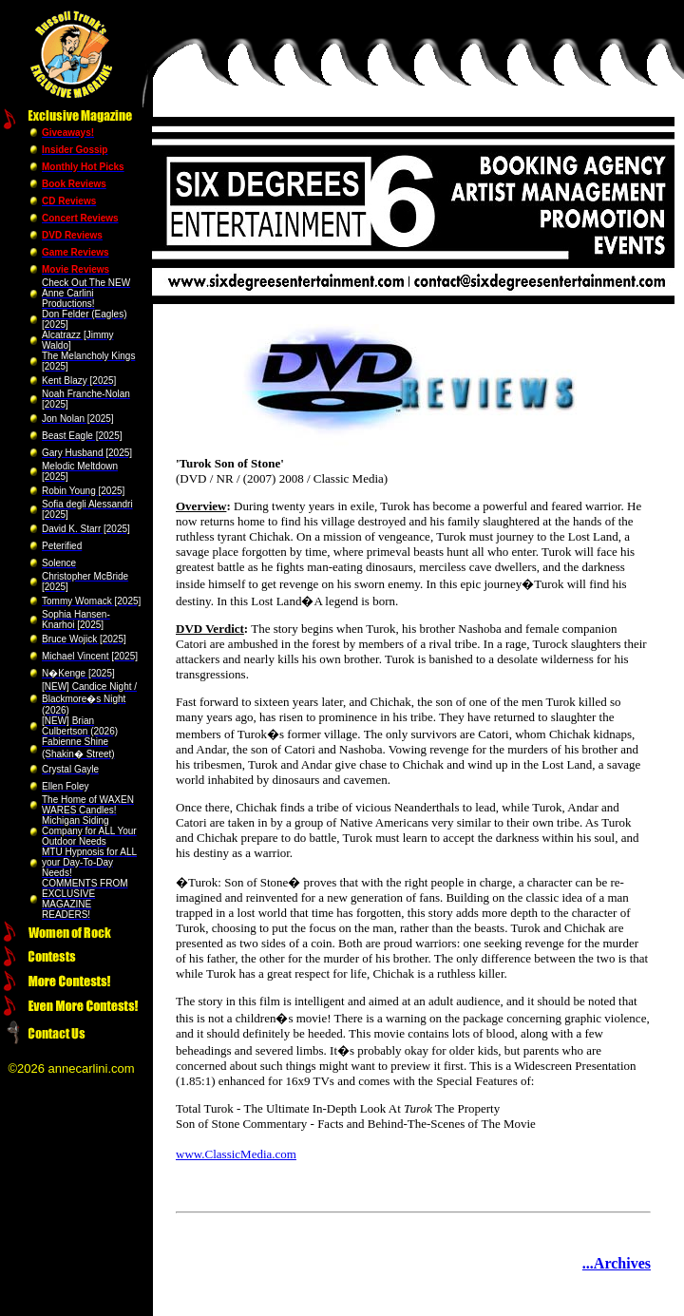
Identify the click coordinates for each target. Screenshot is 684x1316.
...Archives (616, 1263)
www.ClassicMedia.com (236, 1154)
